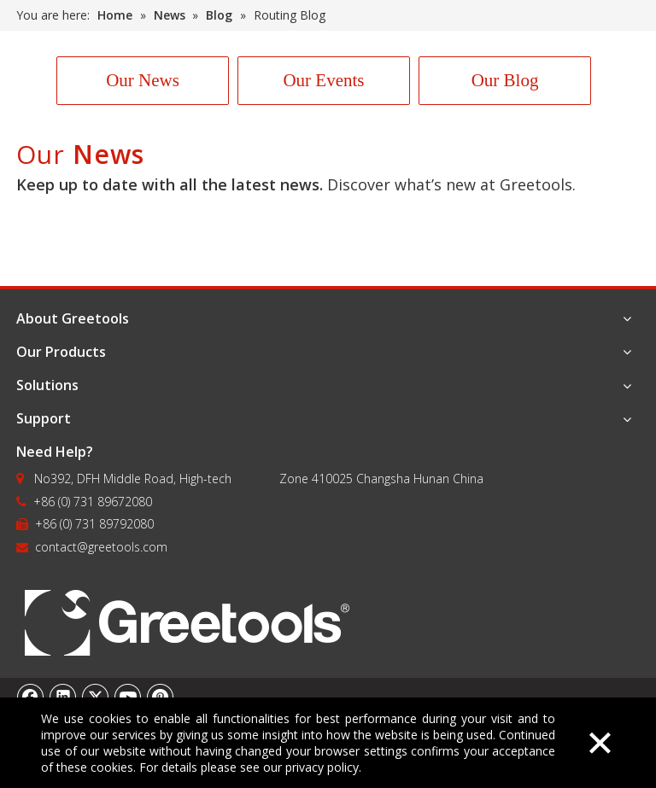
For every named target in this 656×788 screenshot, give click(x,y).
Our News (142, 80)
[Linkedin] (63, 696)
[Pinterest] (160, 696)
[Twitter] (95, 696)
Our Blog (505, 80)
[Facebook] (30, 696)
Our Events (323, 80)
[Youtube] (128, 696)
